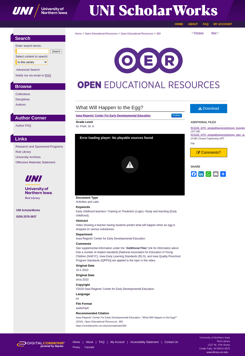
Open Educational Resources (101, 33)
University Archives (28, 157)
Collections (23, 94)
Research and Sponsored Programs (39, 146)
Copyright (89, 347)
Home (78, 33)
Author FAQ (23, 125)
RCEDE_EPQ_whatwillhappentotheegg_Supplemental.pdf (209, 128)
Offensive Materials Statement (35, 162)
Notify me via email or (33, 75)
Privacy (77, 347)
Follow (176, 115)
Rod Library (23, 151)
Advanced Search (28, 69)
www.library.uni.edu (217, 352)
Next (214, 32)
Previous (199, 32)
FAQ (102, 342)
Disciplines (23, 99)
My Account (117, 342)
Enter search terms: (28, 45)
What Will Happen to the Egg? (109, 107)
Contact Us (171, 342)
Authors (21, 104)
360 (159, 33)
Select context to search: (32, 56)
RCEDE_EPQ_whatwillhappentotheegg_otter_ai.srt (209, 134)
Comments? (209, 152)
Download (208, 108)
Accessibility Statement (145, 342)
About (90, 342)
